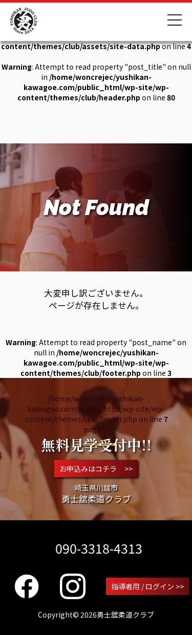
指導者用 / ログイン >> (147, 586)
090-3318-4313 (98, 548)
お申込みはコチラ (96, 468)
